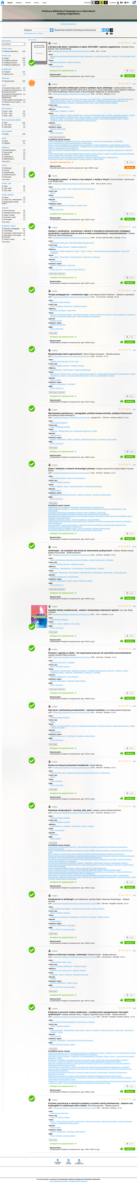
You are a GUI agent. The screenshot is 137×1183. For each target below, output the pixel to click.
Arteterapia (54, 572)
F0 (118, 2)
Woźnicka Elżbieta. (60, 818)
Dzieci (66, 486)
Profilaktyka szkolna (57, 672)
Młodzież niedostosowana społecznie (101, 671)
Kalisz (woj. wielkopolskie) (99, 376)
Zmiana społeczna (56, 1030)
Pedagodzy (63, 111)
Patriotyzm (53, 431)
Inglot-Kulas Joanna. (109, 99)
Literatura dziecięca (74, 62)
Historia (28, 3)
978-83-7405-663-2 (56, 133)
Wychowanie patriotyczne (82, 431)
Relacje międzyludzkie (109, 1121)
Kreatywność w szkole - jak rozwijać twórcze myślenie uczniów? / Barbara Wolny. (76, 159)
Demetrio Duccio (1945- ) (61, 189)
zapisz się (129, 167)
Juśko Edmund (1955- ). (60, 101)
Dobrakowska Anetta (59, 243)
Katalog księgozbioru (68, 24)
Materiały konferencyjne (58, 577)
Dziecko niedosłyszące (75, 115)
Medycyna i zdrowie (84, 495)
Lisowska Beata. (59, 619)
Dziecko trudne (66, 374)
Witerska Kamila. (58, 773)
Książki (52, 107)
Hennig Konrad (58, 423)
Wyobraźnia (96, 257)
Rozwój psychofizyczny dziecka (101, 314)
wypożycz (129, 76)
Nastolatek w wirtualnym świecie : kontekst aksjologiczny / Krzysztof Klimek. (74, 520)
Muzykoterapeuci (56, 370)
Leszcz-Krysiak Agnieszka (62, 1022)
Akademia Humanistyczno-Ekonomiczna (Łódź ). (88, 773)
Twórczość (84, 917)
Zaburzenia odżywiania (120, 726)
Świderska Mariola (60, 717)
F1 (122, 2)
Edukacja (63, 115)
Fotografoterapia (85, 572)
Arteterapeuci (54, 568)
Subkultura (68, 672)
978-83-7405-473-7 (56, 269)
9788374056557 (55, 839)
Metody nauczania (107, 1030)
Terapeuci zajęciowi (79, 970)
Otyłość (132, 726)
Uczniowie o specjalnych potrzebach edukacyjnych (110, 117)
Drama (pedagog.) (56, 781)
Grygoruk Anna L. (85, 1022)
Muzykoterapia (124, 374)
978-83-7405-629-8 (56, 66)
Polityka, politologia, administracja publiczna (82, 439)
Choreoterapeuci (77, 568)
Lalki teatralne (61, 117)
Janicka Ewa (58, 478)
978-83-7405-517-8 (56, 585)
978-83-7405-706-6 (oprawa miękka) (62, 1044)
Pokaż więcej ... (6, 104)
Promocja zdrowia (63, 726)
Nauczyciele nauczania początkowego (107, 251)
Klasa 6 (52, 1121)
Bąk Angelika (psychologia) (61, 99)
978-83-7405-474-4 (56, 388)
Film (72, 624)
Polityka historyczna (65, 431)
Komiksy (53, 624)
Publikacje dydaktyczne (79, 247)
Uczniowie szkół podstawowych (78, 376)
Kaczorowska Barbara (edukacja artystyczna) (69, 560)
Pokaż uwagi (53, 333)
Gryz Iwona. (95, 99)
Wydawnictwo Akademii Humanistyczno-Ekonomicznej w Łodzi (74, 903)
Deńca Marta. (81, 99)
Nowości (19, 3)
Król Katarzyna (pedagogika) (84, 101)
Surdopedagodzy (56, 826)
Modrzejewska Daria (59, 1113)
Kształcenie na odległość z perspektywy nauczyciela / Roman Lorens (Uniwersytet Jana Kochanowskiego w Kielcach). (88, 1060)
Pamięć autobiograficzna (65, 197)
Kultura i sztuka (72, 581)
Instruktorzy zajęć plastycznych (60, 970)
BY (106, 2)
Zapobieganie (78, 672)
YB (101, 2)
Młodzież (60, 486)
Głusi (52, 830)
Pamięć (52, 197)
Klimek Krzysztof (76, 478)
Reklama (67, 624)
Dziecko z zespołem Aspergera (117, 115)
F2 (127, 2)
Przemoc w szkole (121, 671)
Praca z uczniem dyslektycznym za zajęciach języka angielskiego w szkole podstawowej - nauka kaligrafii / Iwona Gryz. (89, 145)
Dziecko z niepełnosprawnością (95, 115)
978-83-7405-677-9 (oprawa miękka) (62, 929)
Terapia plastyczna (120, 572)
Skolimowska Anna (84, 189)
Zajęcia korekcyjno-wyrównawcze (88, 316)
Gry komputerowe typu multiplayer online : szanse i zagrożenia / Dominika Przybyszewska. (79, 528)
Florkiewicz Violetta (60, 302)
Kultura (77, 624)
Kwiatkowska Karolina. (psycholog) (111, 101)
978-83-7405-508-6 (56, 785)
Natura (61, 974)
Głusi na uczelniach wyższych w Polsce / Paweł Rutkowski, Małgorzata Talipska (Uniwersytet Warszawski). (84, 870)
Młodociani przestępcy (79, 671)
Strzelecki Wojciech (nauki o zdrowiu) (88, 909)
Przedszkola (54, 251)
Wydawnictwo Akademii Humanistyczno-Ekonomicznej (71, 51)
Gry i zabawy (54, 257)
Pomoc (36, 3)
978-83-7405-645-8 (56, 443)
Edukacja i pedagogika (58, 129)
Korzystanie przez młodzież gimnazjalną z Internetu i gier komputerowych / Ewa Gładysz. (78, 514)
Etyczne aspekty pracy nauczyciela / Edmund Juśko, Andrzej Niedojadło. (73, 155)
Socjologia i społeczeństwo (107, 439)
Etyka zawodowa (86, 117)
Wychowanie (69, 119)
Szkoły (61, 119)
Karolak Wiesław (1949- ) (101, 560)
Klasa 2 (83, 251)
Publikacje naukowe (63, 107)
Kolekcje (40, 33)
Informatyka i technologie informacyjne (63, 495)
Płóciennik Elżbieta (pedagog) (82, 243)
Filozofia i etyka (82, 205)
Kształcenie (96, 1030)
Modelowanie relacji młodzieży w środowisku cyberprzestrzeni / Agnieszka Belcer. (76, 507)
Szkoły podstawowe (66, 251)
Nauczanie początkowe (58, 310)
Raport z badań (55, 380)
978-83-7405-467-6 (56, 685)
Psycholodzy (75, 826)
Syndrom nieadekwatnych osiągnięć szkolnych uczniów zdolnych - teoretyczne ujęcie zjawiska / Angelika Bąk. (85, 141)
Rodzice (71, 111)
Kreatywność (64, 257)
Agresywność (54, 374)
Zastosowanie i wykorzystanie (74, 1030)
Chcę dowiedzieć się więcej (59, 1181)
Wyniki (9, 3)
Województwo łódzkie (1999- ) (68, 1123)
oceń (134, 43)
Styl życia (74, 726)
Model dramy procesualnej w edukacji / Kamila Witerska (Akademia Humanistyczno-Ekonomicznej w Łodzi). (85, 1076)
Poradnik (53, 979)
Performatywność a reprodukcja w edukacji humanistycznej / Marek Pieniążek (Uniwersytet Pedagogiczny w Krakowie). (89, 1067)
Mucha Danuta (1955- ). (106, 56)
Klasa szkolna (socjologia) (65, 1121)
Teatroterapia (108, 572)
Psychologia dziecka (76, 486)
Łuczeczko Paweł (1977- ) (62, 662)
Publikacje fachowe (62, 247)
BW (97, 2)
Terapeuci (101, 568)
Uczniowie (96, 672)
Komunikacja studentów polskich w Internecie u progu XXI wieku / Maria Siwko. (75, 530)
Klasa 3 (90, 251)
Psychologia (71, 205)
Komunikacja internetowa (93, 486)
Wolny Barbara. (109, 103)
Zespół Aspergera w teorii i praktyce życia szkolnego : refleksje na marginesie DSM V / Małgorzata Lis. (83, 157)
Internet (52, 486)
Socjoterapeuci (68, 370)
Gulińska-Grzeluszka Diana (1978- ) (64, 361)
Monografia (54, 834)
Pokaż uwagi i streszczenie (57, 137)
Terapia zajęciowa (119, 314)
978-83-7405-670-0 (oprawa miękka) (62, 987)
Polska (111, 376)
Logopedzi (66, 826)
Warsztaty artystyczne (80, 974)
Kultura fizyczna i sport (58, 736)
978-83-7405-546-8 (56, 628)
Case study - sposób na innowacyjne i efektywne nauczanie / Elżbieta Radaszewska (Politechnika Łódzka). (84, 1062)
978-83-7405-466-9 (56, 209)
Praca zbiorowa (55, 125)
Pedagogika (54, 115)
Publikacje (53, 201)
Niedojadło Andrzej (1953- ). (87, 103)
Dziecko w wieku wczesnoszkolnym (84, 374)
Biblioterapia (63, 572)
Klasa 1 (77, 251)
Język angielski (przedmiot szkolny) (86, 119)
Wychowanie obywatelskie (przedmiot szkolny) (81, 120)
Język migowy (60, 830)
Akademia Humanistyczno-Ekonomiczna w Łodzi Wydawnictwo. (72, 56)
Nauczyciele (54, 111)
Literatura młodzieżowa (58, 62)
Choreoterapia (73, 572)
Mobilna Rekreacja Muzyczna (108, 374)
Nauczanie (53, 119)
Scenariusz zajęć (56, 261)
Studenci (91, 826)
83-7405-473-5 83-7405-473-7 (75, 269)
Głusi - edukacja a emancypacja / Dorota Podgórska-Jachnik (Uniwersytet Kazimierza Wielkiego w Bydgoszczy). (86, 854)
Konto (44, 3)
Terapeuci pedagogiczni (82, 370)
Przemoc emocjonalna (92, 1121)
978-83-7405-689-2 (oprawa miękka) (62, 1136)
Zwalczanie (88, 672)
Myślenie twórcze (73, 117)
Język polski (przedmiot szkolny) (111, 119)
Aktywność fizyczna (104, 726)
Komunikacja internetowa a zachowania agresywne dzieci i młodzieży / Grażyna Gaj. (77, 512)
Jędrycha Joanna (125, 99)
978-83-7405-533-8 (56, 740)
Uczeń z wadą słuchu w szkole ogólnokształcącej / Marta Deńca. (70, 143)
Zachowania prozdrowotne (88, 726)
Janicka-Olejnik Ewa (60, 909)
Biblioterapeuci (66, 568)
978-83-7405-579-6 (56, 329)
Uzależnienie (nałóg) (58, 728)
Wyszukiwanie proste (30, 33)
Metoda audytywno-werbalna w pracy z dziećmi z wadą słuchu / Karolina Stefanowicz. (77, 868)
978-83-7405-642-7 (56, 499)
